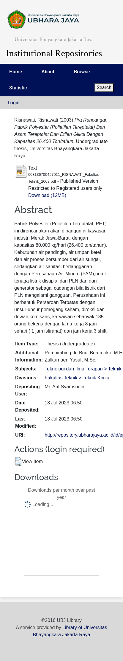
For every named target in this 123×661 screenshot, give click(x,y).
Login (13, 102)
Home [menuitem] (15, 72)
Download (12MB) (47, 195)
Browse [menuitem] (82, 72)
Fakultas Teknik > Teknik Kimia (77, 377)
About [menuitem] (48, 72)
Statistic (18, 88)
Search (104, 87)
